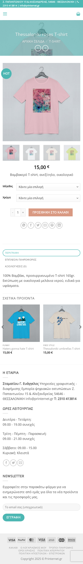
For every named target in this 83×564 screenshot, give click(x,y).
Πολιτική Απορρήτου (51, 550)
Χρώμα (7, 197)
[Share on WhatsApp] (24, 225)
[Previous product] (45, 48)
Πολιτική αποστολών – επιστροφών (42, 553)
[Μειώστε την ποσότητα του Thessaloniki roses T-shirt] (12, 212)
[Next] (80, 334)
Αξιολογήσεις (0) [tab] (16, 266)
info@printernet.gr (39, 399)
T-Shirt (55, 41)
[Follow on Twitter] (13, 463)
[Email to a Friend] (45, 225)
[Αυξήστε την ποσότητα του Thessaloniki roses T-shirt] (23, 212)
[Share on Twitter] (38, 225)
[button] (5, 14)
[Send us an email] (20, 463)
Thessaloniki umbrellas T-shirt (61, 348)
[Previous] (3, 334)
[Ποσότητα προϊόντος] (18, 212)
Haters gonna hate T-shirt (18, 348)
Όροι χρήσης (26, 550)
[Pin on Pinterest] (52, 225)
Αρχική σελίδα (33, 41)
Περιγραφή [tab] (12, 252)
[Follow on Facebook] (6, 463)
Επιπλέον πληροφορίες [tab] (21, 259)
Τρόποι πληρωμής (61, 547)
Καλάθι (13, 547)
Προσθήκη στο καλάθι (50, 212)
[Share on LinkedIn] (59, 225)
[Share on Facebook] (31, 225)
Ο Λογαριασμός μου (33, 547)
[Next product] (38, 48)
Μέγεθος (8, 186)
